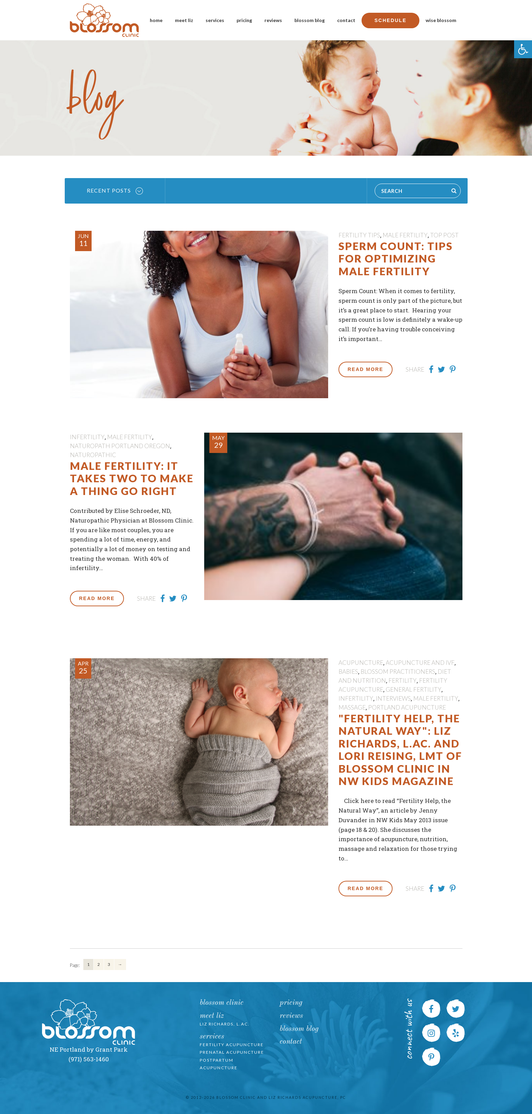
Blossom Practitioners (398, 671)
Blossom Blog (309, 20)
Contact (346, 20)
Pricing (244, 20)
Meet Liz (184, 20)
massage (352, 707)
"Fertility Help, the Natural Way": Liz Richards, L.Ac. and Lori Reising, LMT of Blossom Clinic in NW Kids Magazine (400, 749)
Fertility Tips (359, 235)
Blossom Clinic (221, 1003)
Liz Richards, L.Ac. (225, 1024)
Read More (366, 369)
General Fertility (413, 689)
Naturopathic (93, 454)
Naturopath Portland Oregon (120, 446)
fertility (402, 680)
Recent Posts (115, 191)
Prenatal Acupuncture (232, 1052)
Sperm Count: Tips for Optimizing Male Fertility (395, 258)
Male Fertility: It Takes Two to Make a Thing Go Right (132, 478)
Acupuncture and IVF (420, 662)
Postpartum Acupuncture (219, 1064)
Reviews (273, 20)
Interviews (393, 698)
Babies (348, 671)
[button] (523, 49)
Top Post (444, 235)
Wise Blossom (441, 20)
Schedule (390, 20)
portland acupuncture (407, 707)
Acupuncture (360, 662)
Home (156, 20)
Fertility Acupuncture (232, 1044)
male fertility (405, 235)
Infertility (87, 437)
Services (215, 20)
